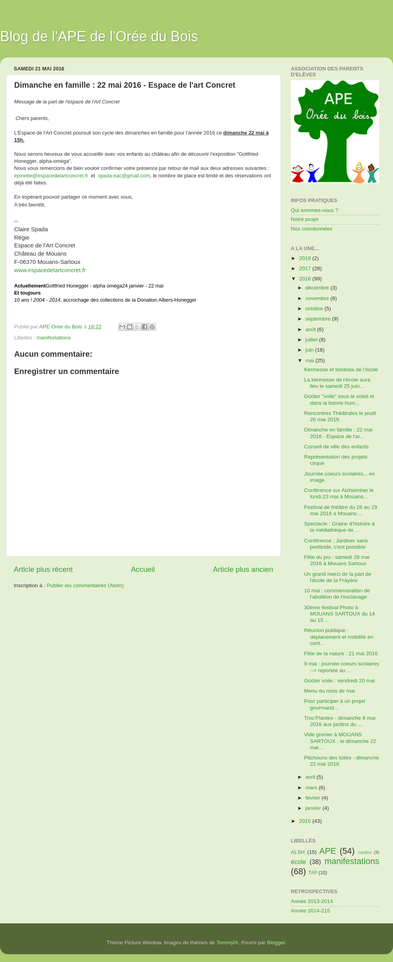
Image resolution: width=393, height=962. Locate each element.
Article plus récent (43, 569)
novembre (318, 298)
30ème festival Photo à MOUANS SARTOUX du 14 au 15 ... (339, 613)
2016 (305, 279)
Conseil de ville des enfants (336, 447)
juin (310, 350)
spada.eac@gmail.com (124, 176)
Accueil (143, 569)
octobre (315, 308)
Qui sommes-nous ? (314, 210)
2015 (305, 821)
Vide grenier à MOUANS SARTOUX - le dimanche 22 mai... (340, 741)
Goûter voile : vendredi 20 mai (339, 681)
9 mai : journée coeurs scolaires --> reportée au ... (341, 667)
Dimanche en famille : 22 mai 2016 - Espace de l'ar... (338, 433)
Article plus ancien (243, 569)
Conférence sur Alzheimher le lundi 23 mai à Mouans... (339, 493)
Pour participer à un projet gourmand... (334, 704)
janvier (314, 808)
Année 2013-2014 (312, 901)
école (298, 861)
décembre (318, 288)
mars (312, 788)
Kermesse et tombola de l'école (341, 369)
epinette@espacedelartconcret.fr (51, 176)
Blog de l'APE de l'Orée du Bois (99, 36)
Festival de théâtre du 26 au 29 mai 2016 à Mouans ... (340, 510)
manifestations (54, 338)
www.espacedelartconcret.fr (50, 270)
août (311, 329)
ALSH (298, 852)
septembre (318, 319)
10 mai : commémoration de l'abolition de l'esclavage (337, 594)
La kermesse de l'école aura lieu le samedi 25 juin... (337, 383)
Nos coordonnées (311, 229)
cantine (365, 852)
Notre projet (305, 219)
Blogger (276, 942)
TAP (312, 872)
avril (311, 777)
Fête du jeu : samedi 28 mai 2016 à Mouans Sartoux (337, 560)
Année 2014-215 (310, 911)
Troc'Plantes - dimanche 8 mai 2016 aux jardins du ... (339, 721)
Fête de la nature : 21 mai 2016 (341, 653)
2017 (305, 268)
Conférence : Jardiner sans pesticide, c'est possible (336, 544)
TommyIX (228, 942)
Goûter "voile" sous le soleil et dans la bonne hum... (339, 399)
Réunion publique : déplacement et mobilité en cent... (338, 636)
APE (327, 851)
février (313, 798)
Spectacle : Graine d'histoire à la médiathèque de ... (339, 527)
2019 (305, 258)
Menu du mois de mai (329, 691)
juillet (312, 340)
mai (310, 360)
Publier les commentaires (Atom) (85, 585)
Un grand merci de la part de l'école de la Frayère (337, 577)
